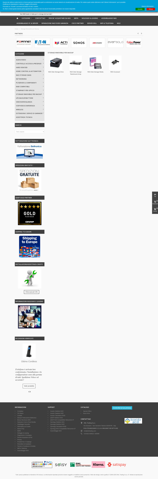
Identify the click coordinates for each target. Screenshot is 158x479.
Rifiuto (151, 9)
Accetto (140, 9)
